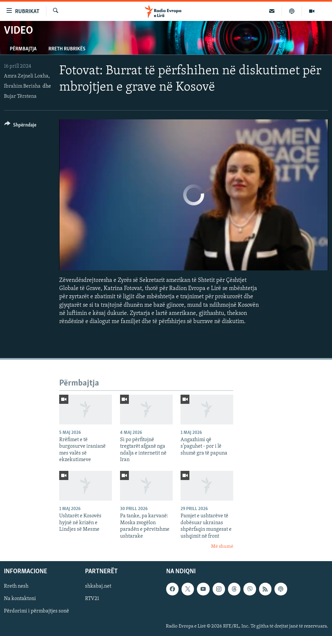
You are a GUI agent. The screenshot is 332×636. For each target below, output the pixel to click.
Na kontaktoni (20, 599)
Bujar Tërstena (20, 96)
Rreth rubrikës (66, 49)
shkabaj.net (98, 586)
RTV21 (92, 599)
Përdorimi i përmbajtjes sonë (36, 611)
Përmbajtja (23, 49)
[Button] (20, 126)
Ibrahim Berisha (22, 86)
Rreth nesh (16, 586)
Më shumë (222, 546)
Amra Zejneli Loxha (26, 76)
